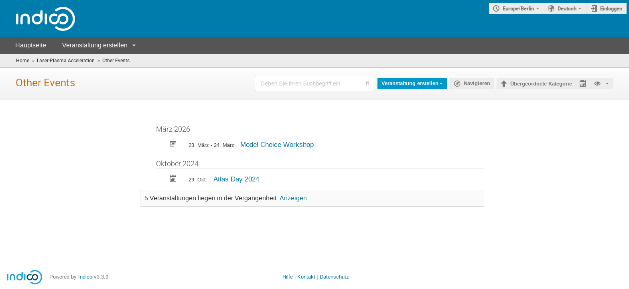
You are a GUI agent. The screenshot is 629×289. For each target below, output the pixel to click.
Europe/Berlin (518, 8)
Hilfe (287, 276)
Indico (85, 276)
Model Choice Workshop (277, 144)
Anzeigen (293, 198)
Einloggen (611, 8)
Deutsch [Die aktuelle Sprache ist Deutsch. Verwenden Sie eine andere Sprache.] (567, 8)
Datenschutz (334, 276)
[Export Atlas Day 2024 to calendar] (173, 179)
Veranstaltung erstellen (95, 45)
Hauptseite (30, 45)
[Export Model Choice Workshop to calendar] (173, 145)
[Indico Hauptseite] (37, 18)
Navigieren (477, 83)
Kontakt (306, 276)
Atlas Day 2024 (236, 179)
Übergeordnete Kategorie (541, 84)
